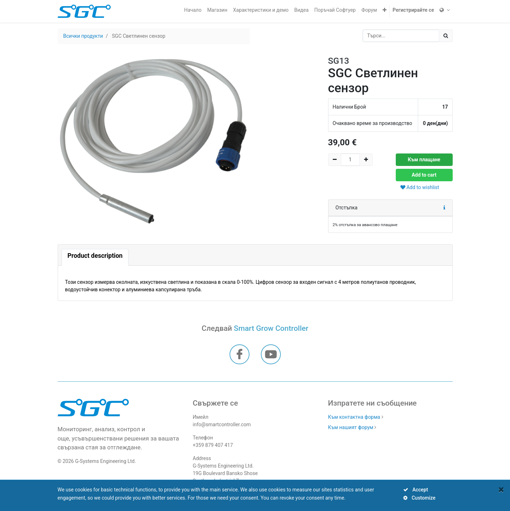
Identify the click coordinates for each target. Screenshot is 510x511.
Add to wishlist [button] (419, 187)
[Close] (501, 490)
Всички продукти (83, 36)
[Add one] (366, 159)
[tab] (95, 257)
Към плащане (424, 159)
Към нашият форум (350, 427)
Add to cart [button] (424, 175)
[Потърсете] (446, 36)
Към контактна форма (354, 417)
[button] (384, 10)
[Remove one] (334, 159)
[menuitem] (192, 10)
